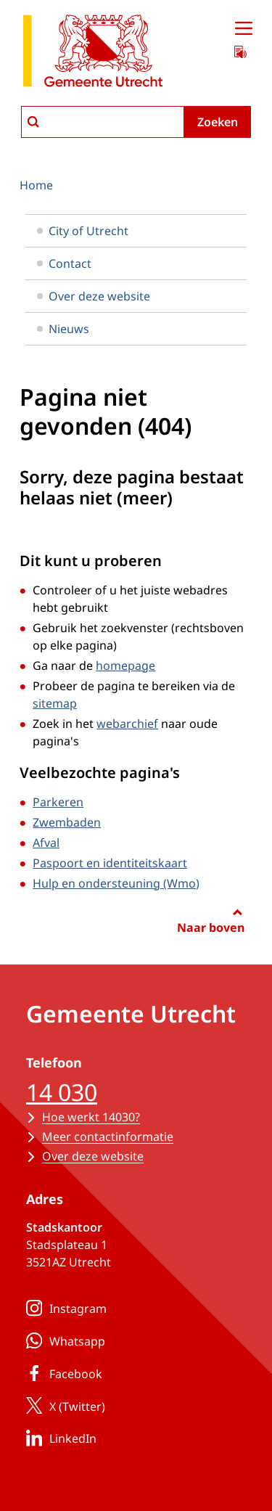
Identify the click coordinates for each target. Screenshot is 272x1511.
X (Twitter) (62, 1406)
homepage (125, 665)
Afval (46, 843)
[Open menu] (243, 29)
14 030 (61, 1091)
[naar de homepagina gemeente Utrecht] (92, 53)
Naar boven (210, 927)
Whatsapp (62, 1340)
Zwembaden (67, 822)
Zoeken (217, 122)
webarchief (127, 724)
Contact (64, 263)
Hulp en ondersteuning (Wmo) (116, 883)
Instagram (63, 1308)
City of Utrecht (82, 231)
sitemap (55, 703)
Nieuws (63, 329)
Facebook (61, 1373)
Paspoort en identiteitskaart (110, 863)
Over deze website (93, 296)
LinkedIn (58, 1437)
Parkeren (58, 802)
